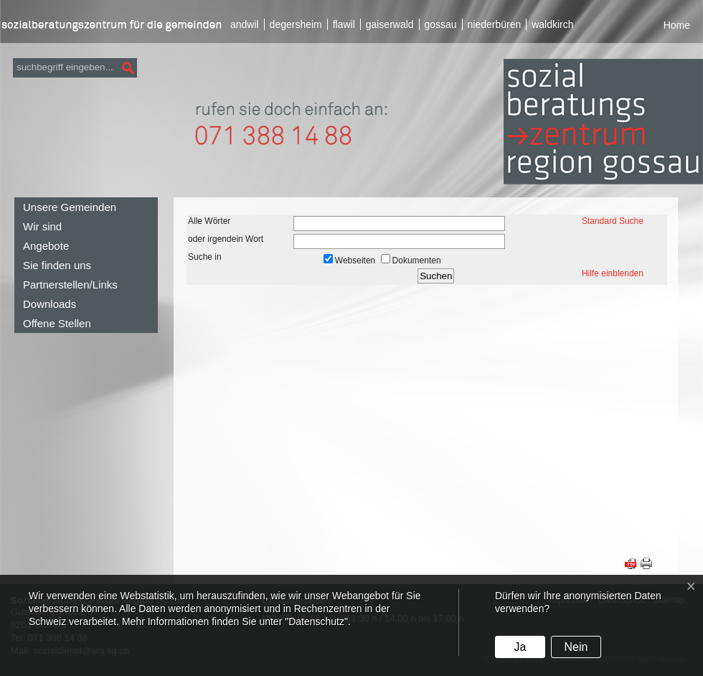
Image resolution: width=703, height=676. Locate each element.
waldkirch (552, 24)
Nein (576, 647)
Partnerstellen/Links (70, 284)
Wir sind (42, 226)
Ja (520, 647)
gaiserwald (390, 24)
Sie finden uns (57, 265)
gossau (440, 24)
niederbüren (495, 24)
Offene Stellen (57, 323)
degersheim (296, 24)
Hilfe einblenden (612, 273)
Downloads (49, 304)
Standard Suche (612, 221)
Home (677, 25)
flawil (344, 24)
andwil (244, 24)
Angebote (46, 246)
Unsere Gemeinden (69, 207)
